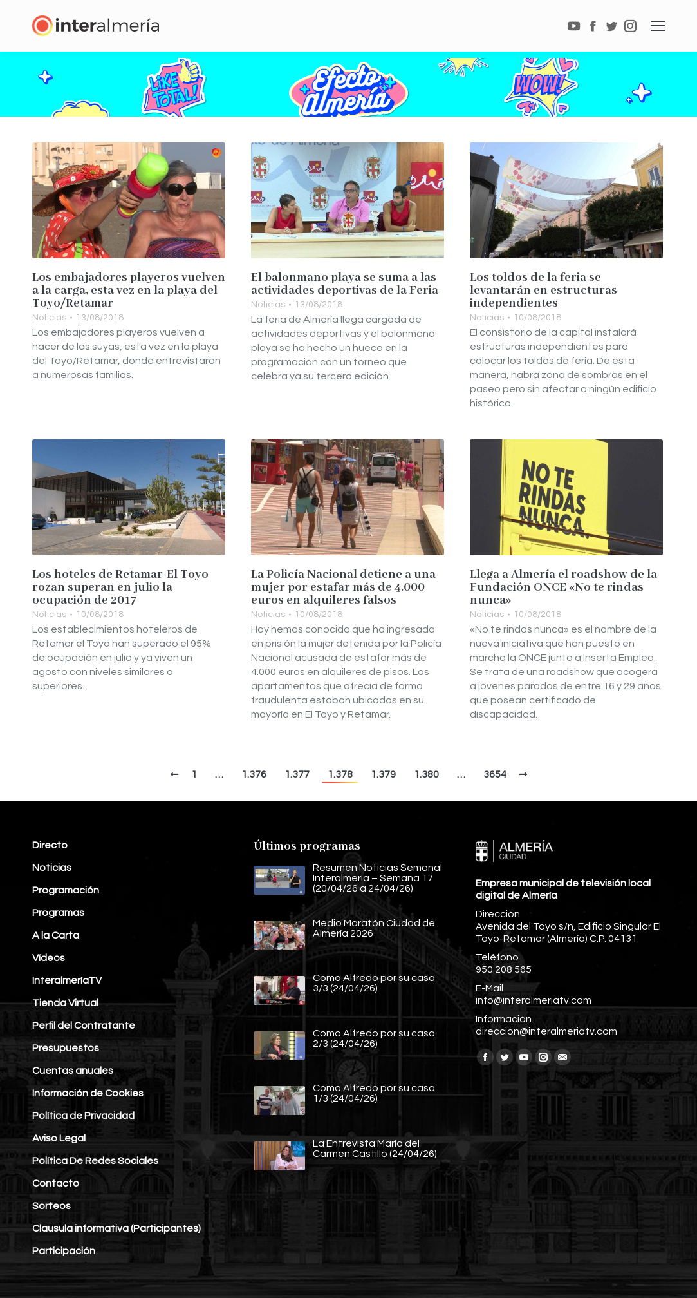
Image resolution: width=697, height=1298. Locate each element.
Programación (65, 890)
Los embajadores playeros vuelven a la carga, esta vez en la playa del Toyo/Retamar (128, 290)
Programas (58, 913)
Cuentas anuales (72, 1070)
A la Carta (55, 935)
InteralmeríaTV (67, 980)
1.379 (383, 774)
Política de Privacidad (83, 1116)
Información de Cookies (88, 1093)
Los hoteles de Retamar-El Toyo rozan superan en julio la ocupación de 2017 (120, 587)
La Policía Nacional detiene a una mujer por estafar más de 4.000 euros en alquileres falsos (343, 587)
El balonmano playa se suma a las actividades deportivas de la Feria (344, 284)
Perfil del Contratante (83, 1025)
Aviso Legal (59, 1138)
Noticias (49, 317)
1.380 (426, 774)
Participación (63, 1251)
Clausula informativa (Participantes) (116, 1228)
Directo (50, 845)
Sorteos (51, 1206)
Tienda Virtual (65, 1003)
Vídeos (48, 958)
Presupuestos (65, 1048)
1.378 (340, 774)
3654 (494, 774)
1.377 (297, 774)
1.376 (253, 774)
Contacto (55, 1183)
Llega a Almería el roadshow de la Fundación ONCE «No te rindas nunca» (563, 587)
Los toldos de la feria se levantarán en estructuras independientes (543, 290)
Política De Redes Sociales (95, 1161)
